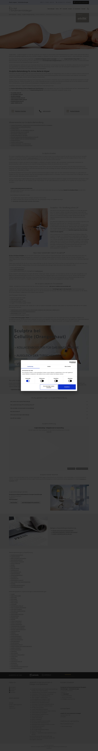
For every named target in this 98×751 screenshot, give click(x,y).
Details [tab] (49, 366)
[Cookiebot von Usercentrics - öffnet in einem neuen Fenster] (70, 362)
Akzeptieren (67, 386)
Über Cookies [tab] (68, 366)
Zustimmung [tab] (30, 366)
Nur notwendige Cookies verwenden (48, 387)
